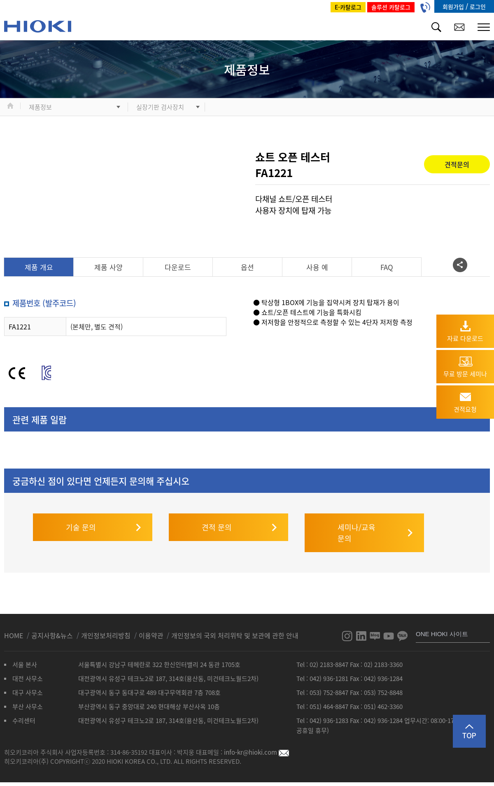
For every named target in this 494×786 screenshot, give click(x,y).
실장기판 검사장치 (160, 107)
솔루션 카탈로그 (390, 7)
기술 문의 (81, 510)
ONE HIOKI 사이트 (442, 617)
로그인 (478, 6)
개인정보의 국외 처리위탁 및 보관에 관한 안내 (234, 619)
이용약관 (151, 619)
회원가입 (454, 6)
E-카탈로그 (348, 7)
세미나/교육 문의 (356, 516)
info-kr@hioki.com (256, 735)
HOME (14, 619)
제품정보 (40, 107)
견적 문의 (217, 510)
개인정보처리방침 (106, 619)
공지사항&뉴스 (53, 619)
